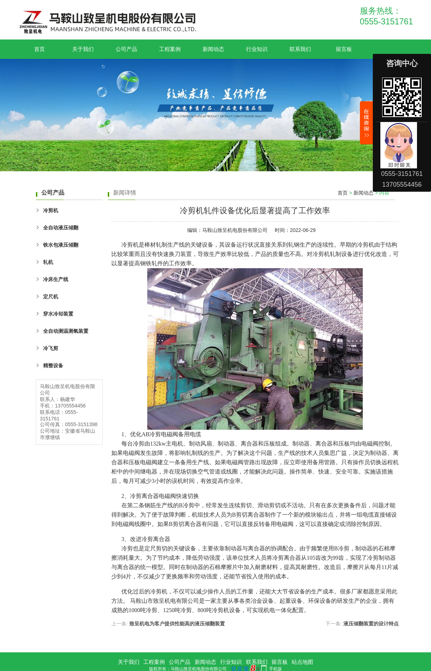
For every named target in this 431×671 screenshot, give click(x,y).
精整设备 (53, 365)
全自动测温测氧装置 (65, 331)
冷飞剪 (50, 348)
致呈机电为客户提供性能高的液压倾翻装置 (177, 623)
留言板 (344, 49)
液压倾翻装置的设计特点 (371, 623)
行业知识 (257, 49)
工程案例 (170, 49)
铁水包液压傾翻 (60, 245)
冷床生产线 (55, 279)
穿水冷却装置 (58, 314)
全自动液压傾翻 (60, 227)
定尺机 (50, 296)
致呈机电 (164, 601)
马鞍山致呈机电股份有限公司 (235, 230)
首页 (39, 49)
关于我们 (83, 49)
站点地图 (302, 662)
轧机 (48, 262)
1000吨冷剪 (143, 610)
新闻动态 (213, 49)
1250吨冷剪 (177, 610)
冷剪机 (50, 210)
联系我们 (300, 49)
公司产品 (126, 49)
